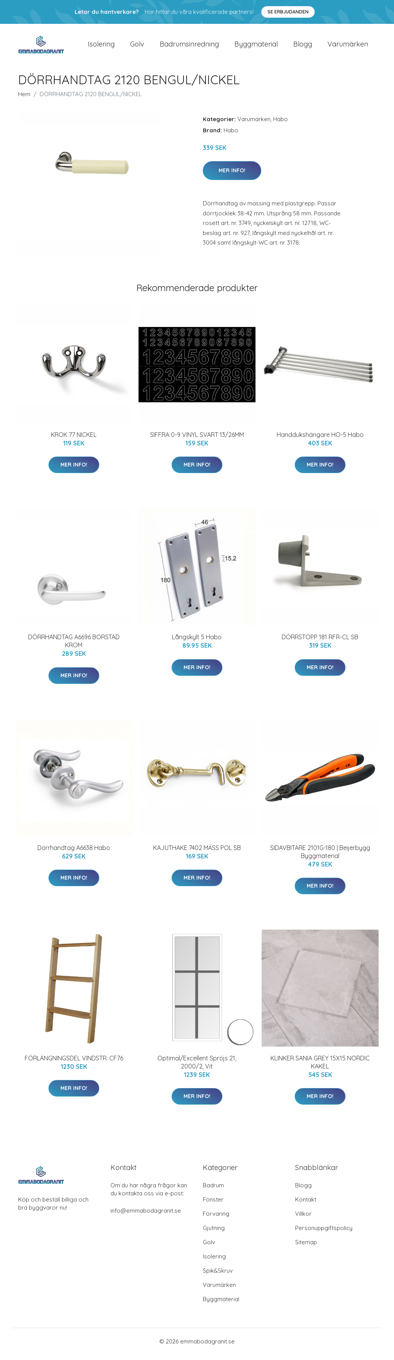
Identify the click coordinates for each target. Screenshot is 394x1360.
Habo (280, 124)
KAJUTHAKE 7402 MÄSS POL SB (197, 853)
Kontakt (305, 1204)
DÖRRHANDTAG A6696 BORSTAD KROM (74, 646)
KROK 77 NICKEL (74, 440)
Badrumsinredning (189, 46)
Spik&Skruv (218, 1276)
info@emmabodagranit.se (145, 1216)
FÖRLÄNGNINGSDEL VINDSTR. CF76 (74, 1063)
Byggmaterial (256, 46)
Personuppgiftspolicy (323, 1233)
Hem (24, 99)
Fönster (213, 1204)
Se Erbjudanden (288, 12)
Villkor (303, 1219)
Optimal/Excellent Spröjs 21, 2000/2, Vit (196, 1067)
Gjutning (214, 1233)
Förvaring (216, 1219)
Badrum (213, 1190)
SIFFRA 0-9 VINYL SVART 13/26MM (197, 440)
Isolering (101, 46)
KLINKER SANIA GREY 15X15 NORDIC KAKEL (320, 1067)
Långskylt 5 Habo (197, 642)
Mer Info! (232, 175)
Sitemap (306, 1247)
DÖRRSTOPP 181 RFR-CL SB (320, 642)
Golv (137, 46)
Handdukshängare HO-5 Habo (320, 440)
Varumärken (347, 46)
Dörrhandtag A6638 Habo (73, 853)
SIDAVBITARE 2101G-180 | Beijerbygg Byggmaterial (320, 857)
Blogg (302, 46)
